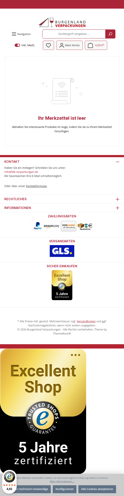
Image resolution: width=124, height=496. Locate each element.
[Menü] (21, 34)
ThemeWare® (62, 333)
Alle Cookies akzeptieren (97, 489)
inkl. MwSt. (25, 45)
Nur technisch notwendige (31, 489)
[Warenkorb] (96, 45)
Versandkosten (86, 321)
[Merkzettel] (48, 45)
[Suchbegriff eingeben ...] (73, 34)
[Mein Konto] (69, 45)
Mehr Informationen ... (62, 481)
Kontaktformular (36, 186)
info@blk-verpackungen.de (21, 172)
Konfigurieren (65, 489)
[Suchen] (110, 34)
